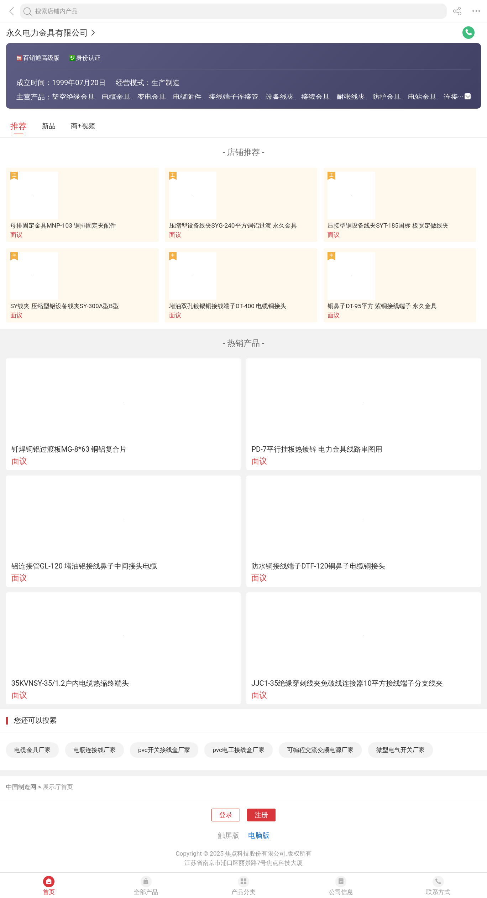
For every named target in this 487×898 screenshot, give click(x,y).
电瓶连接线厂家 (94, 749)
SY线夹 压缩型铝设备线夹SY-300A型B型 (64, 306)
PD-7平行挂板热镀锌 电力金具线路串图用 (316, 449)
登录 (225, 815)
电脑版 (258, 835)
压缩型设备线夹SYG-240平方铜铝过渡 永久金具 (233, 225)
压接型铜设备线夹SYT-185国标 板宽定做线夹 (388, 225)
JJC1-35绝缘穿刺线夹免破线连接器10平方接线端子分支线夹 (347, 683)
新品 (49, 126)
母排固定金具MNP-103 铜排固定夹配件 (63, 225)
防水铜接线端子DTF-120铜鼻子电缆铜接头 (318, 566)
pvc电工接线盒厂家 (239, 749)
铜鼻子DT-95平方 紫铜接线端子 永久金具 (382, 306)
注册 (261, 815)
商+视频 (83, 126)
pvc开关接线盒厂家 (164, 749)
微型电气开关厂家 (400, 749)
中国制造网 (21, 786)
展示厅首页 (58, 786)
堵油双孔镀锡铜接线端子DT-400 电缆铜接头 (228, 306)
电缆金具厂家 (32, 749)
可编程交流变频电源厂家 (320, 749)
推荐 (18, 126)
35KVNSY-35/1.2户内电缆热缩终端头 (70, 683)
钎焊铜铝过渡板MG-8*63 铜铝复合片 (69, 449)
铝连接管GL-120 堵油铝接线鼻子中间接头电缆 (84, 566)
